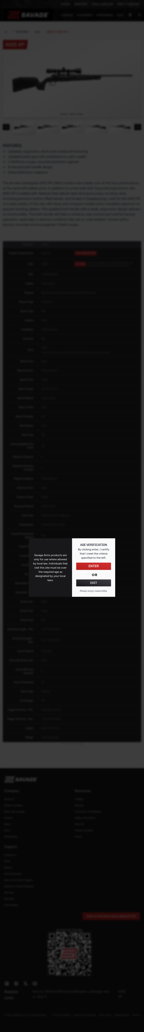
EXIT (93, 583)
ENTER (94, 566)
